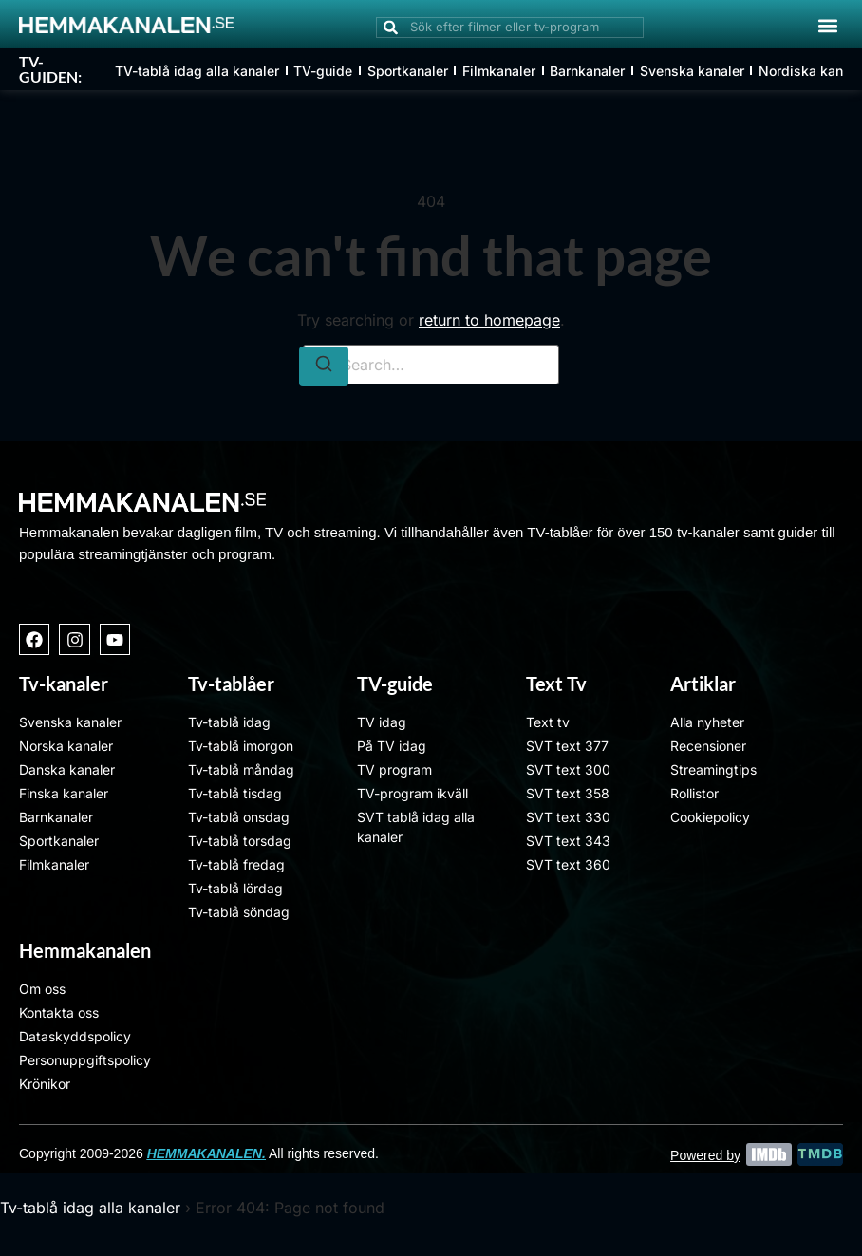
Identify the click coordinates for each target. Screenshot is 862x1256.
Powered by (705, 1155)
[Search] (323, 366)
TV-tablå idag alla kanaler (197, 71)
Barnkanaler (586, 71)
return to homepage (489, 319)
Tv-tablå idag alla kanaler (90, 1207)
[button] (827, 25)
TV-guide (322, 71)
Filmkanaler (497, 71)
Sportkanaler (406, 71)
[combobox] (510, 27)
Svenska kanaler (690, 71)
